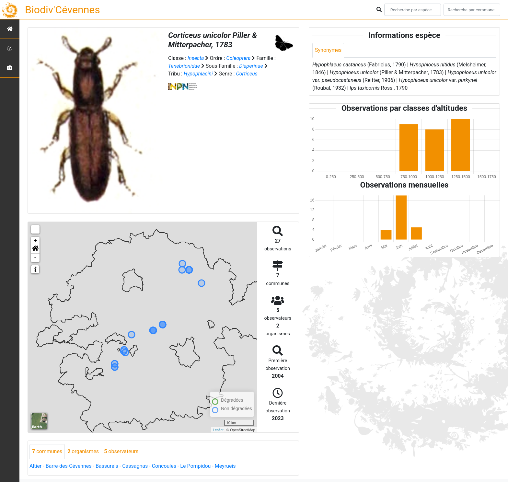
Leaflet (218, 430)
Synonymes (328, 50)
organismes (83, 451)
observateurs (121, 451)
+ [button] (35, 241)
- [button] (35, 258)
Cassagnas (135, 466)
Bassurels (107, 466)
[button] (35, 249)
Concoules (164, 466)
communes (47, 451)
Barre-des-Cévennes (69, 466)
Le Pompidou (195, 466)
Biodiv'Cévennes (62, 10)
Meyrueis (225, 466)
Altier (35, 466)
